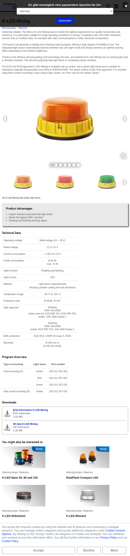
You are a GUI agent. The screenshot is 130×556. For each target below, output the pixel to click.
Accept (38, 550)
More (114, 550)
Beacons (23, 28)
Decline (88, 550)
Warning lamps (9, 28)
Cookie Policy (10, 541)
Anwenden (65, 20)
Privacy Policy (108, 537)
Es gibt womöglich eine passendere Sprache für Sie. (65, 4)
